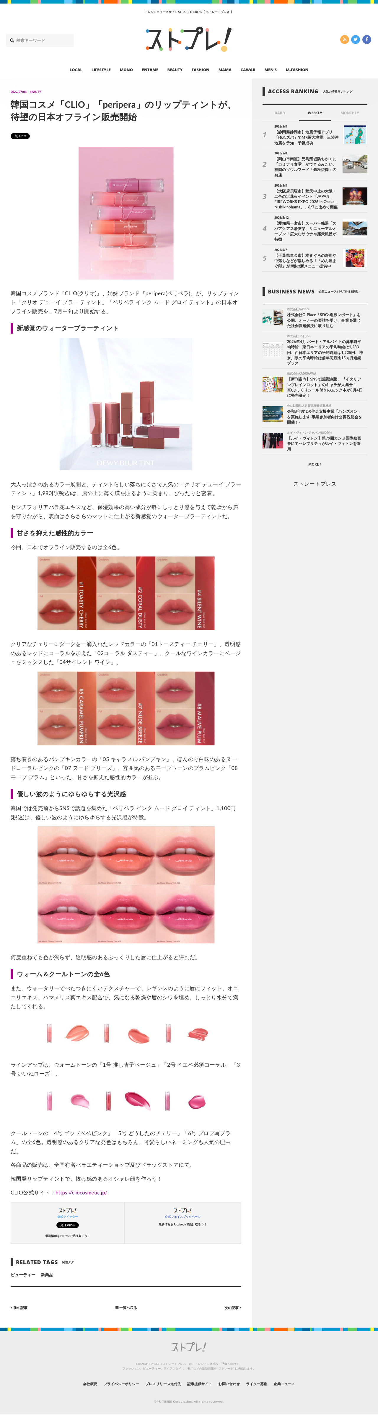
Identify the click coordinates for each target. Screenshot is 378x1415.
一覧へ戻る (126, 1307)
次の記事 (231, 1307)
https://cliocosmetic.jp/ (83, 1192)
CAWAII (248, 69)
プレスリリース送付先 (159, 1383)
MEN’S (270, 69)
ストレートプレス (315, 475)
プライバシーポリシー (110, 1383)
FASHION (200, 69)
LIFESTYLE (101, 69)
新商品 (47, 1274)
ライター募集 (267, 1383)
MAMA (225, 69)
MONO (126, 69)
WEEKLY (315, 112)
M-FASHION (297, 69)
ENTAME (150, 69)
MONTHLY (349, 112)
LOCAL (76, 69)
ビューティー (23, 1274)
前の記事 (20, 1307)
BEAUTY (175, 69)
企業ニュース (300, 1383)
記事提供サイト (201, 1383)
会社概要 (74, 1383)
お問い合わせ (235, 1383)
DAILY (280, 112)
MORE (315, 455)
